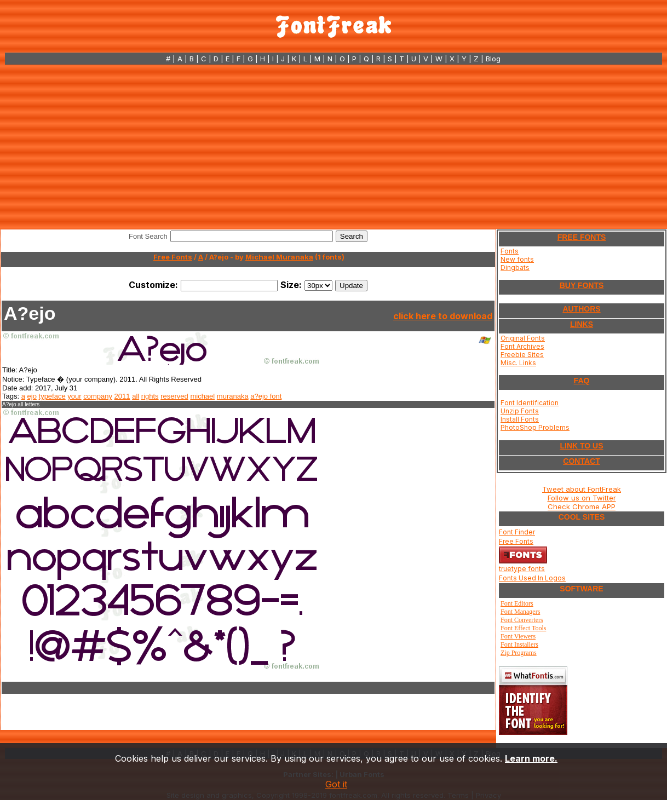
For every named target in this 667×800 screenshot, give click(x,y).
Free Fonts (172, 256)
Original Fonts (523, 338)
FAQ (582, 380)
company (97, 396)
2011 (122, 396)
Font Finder (517, 532)
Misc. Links (518, 363)
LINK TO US (581, 445)
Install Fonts (520, 419)
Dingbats (515, 267)
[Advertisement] (333, 146)
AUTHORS (581, 308)
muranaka (233, 396)
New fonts (517, 259)
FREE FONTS (581, 237)
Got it (336, 784)
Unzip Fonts (520, 411)
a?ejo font (265, 396)
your (74, 396)
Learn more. (531, 758)
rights (150, 396)
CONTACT (581, 461)
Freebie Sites (522, 354)
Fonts (510, 251)
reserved (174, 396)
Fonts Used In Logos (532, 578)
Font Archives (522, 346)
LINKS (581, 324)
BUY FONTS (582, 285)
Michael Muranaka (279, 256)
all (135, 396)
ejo (32, 396)
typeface (52, 396)
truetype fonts (522, 569)
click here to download (442, 315)
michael (202, 396)
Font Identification (530, 403)
